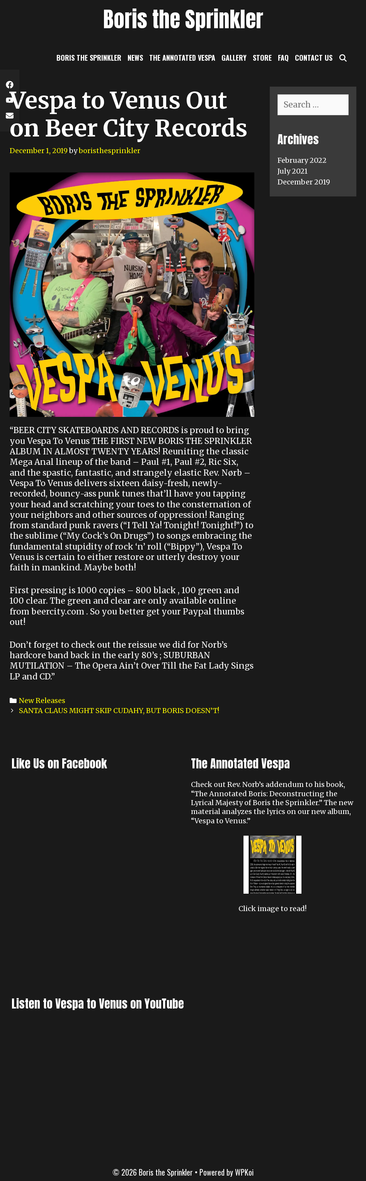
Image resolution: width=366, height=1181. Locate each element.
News (135, 58)
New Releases (42, 700)
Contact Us (313, 58)
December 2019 (303, 181)
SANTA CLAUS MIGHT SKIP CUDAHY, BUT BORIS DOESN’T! (119, 710)
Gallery (234, 58)
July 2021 (292, 171)
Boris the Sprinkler (183, 19)
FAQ (283, 58)
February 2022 (302, 160)
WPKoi (244, 1172)
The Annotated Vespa (182, 58)
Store (262, 58)
